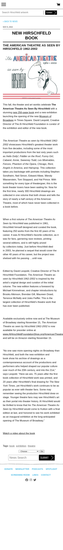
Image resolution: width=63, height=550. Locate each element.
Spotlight (51, 469)
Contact (46, 475)
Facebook (26, 479)
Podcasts (37, 469)
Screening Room (20, 475)
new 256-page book (23, 112)
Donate (8, 469)
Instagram (31, 479)
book (12, 446)
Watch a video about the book (19, 433)
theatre (31, 446)
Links (35, 475)
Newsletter (22, 469)
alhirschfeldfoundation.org (12, 4)
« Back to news (10, 21)
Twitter (34, 479)
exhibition (21, 446)
